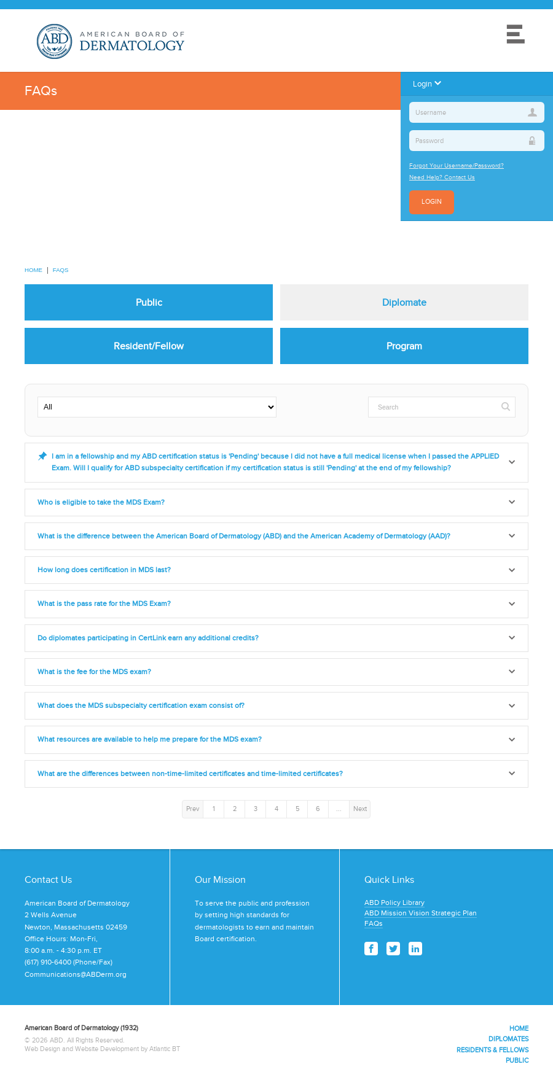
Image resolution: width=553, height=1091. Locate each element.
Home (33, 269)
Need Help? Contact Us (442, 177)
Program (404, 346)
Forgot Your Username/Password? (456, 165)
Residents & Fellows (492, 1050)
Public (149, 302)
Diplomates (508, 1038)
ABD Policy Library (394, 902)
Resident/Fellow (149, 346)
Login (432, 201)
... (339, 808)
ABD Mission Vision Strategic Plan (420, 913)
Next (360, 808)
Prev (192, 808)
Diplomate (404, 302)
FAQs (61, 269)
